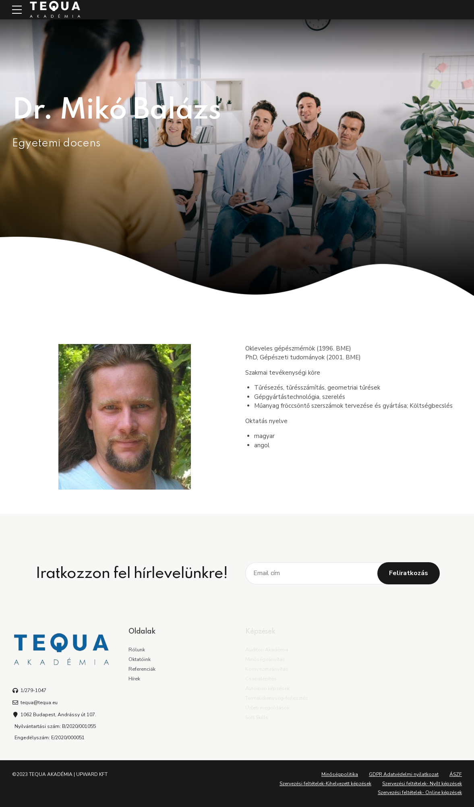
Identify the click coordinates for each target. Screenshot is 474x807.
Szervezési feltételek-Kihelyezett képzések (325, 783)
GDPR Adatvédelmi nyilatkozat (404, 774)
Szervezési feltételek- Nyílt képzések (422, 783)
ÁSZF (455, 774)
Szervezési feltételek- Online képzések (420, 792)
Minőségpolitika (339, 774)
